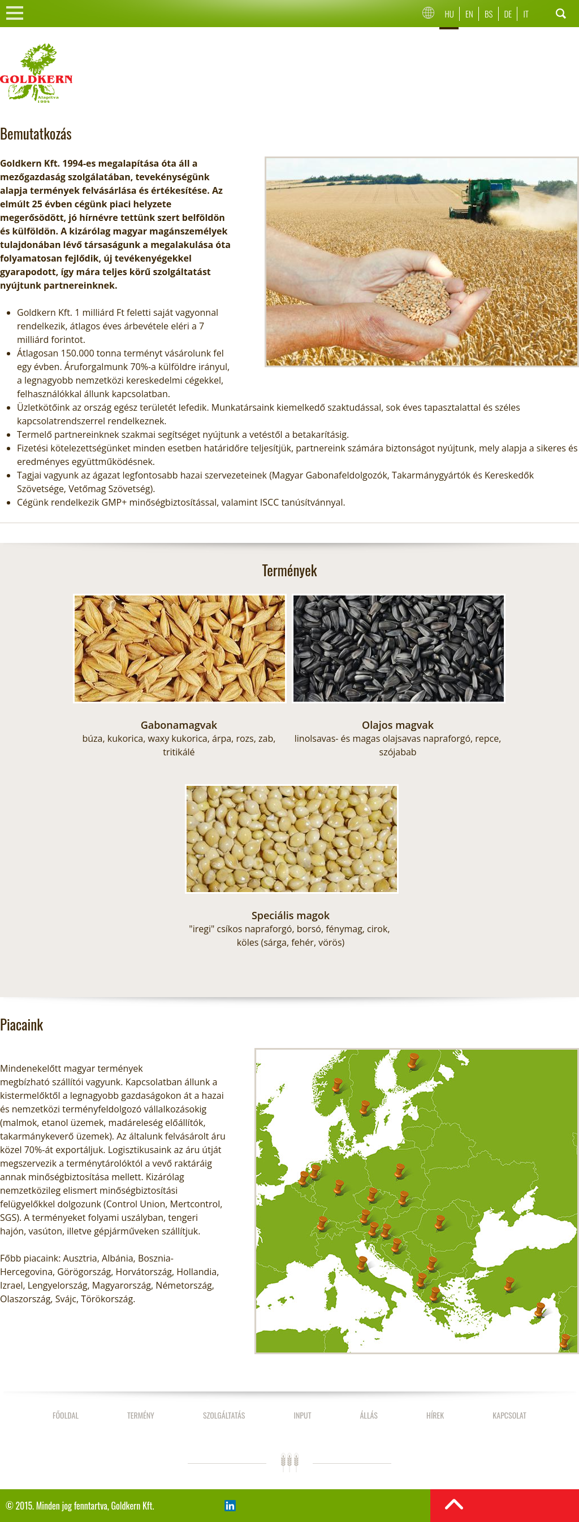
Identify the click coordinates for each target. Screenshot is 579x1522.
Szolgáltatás (224, 1415)
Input (302, 1415)
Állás (368, 1415)
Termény (140, 1415)
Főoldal (66, 1415)
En (469, 13)
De (508, 13)
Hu (449, 13)
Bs (488, 13)
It (526, 13)
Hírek (435, 1415)
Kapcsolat (509, 1415)
